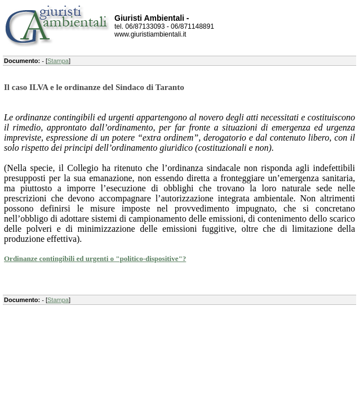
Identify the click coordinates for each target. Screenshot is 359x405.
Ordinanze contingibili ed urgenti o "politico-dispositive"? (95, 258)
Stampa (58, 60)
